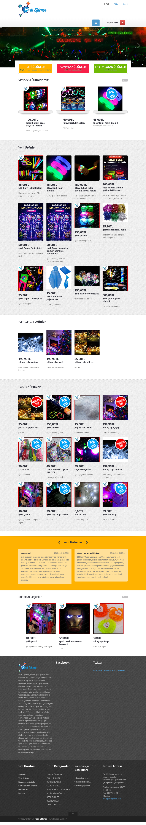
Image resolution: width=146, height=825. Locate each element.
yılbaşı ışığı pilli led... (83, 786)
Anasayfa (22, 774)
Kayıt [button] (125, 4)
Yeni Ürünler (23, 778)
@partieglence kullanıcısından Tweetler (109, 670)
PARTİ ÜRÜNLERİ (53, 782)
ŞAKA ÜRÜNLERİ (53, 805)
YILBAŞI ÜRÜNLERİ (54, 774)
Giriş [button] (116, 4)
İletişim (21, 793)
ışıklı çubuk (26, 553)
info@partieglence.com (112, 799)
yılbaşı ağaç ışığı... (82, 778)
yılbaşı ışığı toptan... (83, 782)
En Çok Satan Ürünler (27, 786)
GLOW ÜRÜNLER (53, 786)
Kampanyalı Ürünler (26, 782)
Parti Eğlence (41, 819)
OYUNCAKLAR (52, 801)
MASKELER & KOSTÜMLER (58, 790)
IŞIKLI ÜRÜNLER (53, 778)
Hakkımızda (23, 790)
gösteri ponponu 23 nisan (88, 553)
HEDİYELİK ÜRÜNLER (55, 793)
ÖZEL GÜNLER (52, 797)
